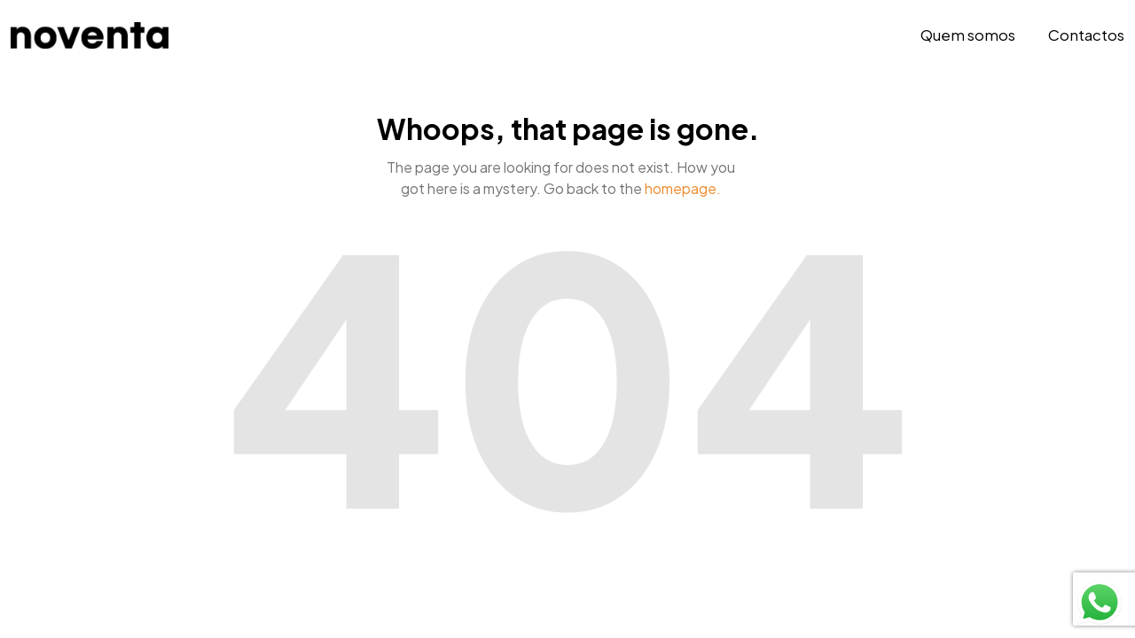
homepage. (683, 188)
